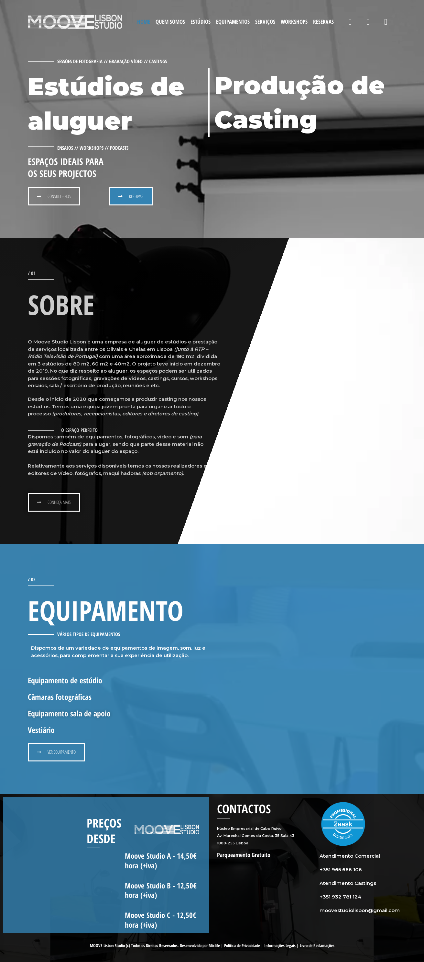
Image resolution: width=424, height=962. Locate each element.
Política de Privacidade (242, 946)
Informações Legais (280, 946)
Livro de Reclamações (317, 946)
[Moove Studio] (75, 21)
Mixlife (214, 946)
